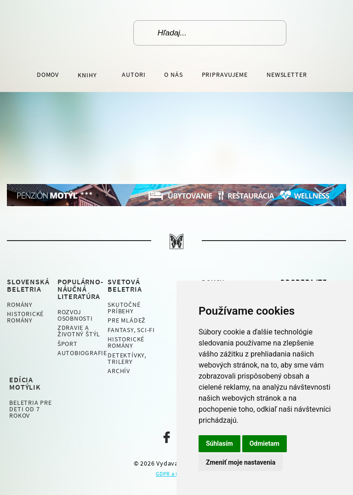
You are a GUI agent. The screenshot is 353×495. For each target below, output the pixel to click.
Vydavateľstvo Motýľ (83, 33)
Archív (119, 371)
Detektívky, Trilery (127, 358)
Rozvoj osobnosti (75, 315)
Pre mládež (127, 320)
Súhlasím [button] (219, 443)
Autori (133, 74)
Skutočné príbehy (124, 307)
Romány (20, 304)
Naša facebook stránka (166, 437)
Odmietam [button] (264, 443)
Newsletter (287, 74)
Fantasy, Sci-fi (131, 330)
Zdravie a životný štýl (78, 330)
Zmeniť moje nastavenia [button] (240, 462)
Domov (48, 74)
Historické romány (25, 317)
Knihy (88, 75)
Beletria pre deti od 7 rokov (30, 409)
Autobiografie (82, 353)
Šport (67, 344)
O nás (173, 74)
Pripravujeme (225, 74)
